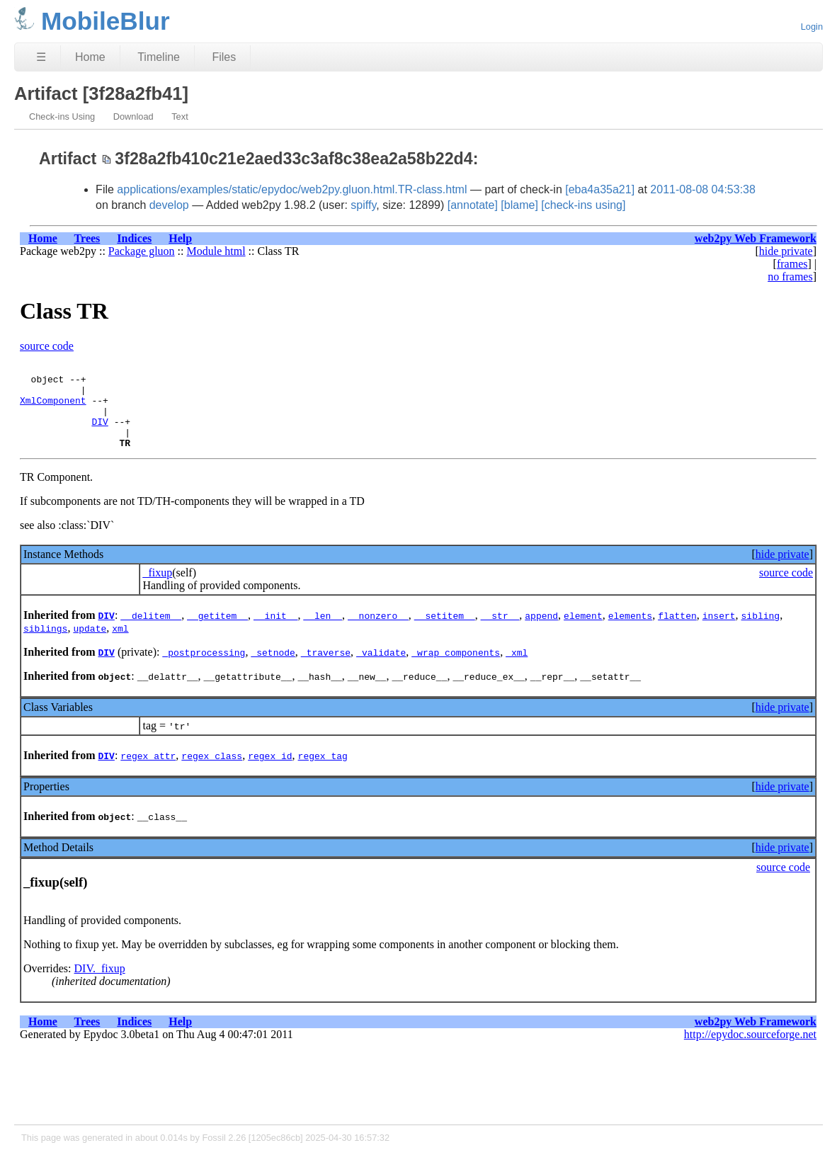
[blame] (519, 205)
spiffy (363, 205)
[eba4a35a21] (599, 189)
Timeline (158, 57)
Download (133, 116)
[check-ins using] (583, 205)
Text (179, 116)
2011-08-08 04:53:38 (703, 189)
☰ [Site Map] (41, 57)
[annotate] (473, 205)
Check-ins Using (62, 116)
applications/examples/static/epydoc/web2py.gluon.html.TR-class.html (292, 189)
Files (224, 57)
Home (90, 57)
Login (812, 26)
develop (169, 205)
